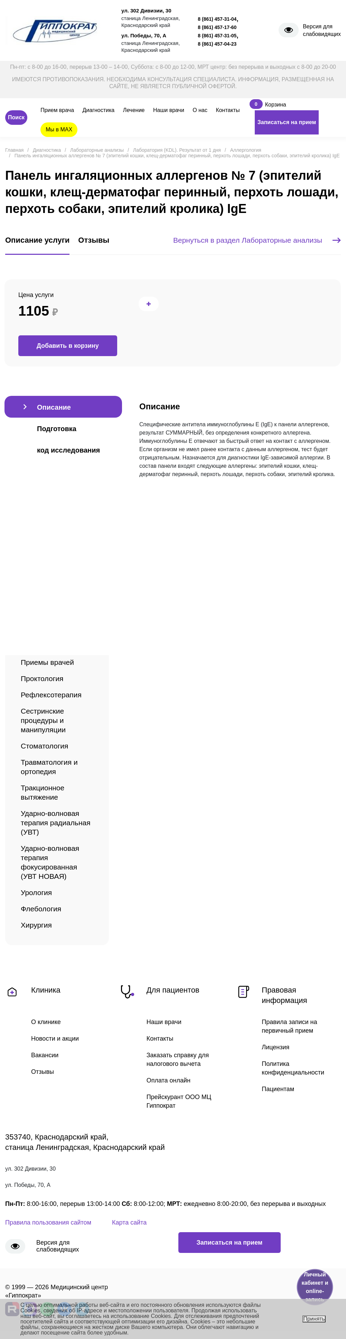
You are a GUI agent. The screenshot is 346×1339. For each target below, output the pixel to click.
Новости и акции (55, 1038)
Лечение (134, 110)
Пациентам (278, 1089)
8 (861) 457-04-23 (217, 44)
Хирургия (36, 925)
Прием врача (57, 110)
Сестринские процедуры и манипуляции (43, 720)
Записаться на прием (287, 122)
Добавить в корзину (68, 345)
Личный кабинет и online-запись (314, 1287)
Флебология (41, 909)
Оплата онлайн (168, 1080)
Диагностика (99, 110)
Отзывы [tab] (93, 240)
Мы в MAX (59, 129)
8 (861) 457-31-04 (217, 19)
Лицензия (275, 1047)
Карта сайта (129, 1222)
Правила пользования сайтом (48, 1222)
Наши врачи (168, 110)
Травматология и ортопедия (49, 766)
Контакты (228, 110)
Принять (314, 1319)
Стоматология (44, 746)
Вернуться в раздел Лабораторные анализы (257, 240)
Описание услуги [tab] (37, 240)
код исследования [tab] (68, 450)
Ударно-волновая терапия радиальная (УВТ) (56, 822)
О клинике (46, 1022)
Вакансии (44, 1055)
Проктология (42, 678)
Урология (36, 892)
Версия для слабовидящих (322, 30)
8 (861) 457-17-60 (217, 27)
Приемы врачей (47, 662)
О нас (200, 110)
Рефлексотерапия (51, 695)
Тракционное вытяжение (42, 792)
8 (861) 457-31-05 (217, 35)
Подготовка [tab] (56, 429)
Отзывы (42, 1071)
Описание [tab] (54, 407)
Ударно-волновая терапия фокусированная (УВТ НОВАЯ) (50, 862)
